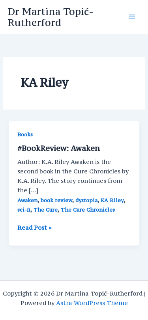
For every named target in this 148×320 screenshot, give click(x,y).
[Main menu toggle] (132, 17)
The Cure (46, 210)
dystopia (86, 200)
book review (56, 200)
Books (25, 134)
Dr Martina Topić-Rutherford (51, 17)
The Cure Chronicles (88, 210)
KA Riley (112, 200)
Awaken (27, 200)
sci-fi (23, 210)
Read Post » (34, 228)
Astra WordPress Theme (92, 303)
